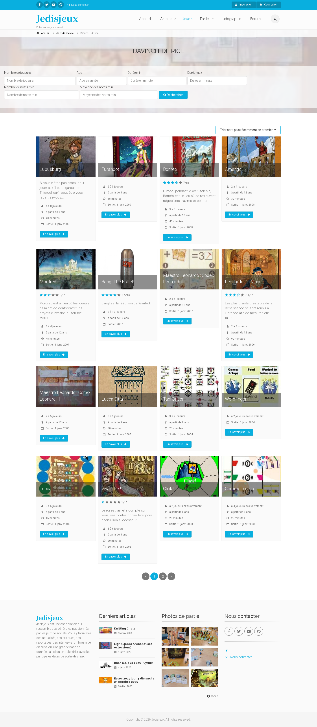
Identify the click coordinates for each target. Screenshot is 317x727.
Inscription (243, 4)
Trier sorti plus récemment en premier (246, 130)
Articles (166, 19)
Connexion (268, 4)
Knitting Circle (124, 628)
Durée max (194, 72)
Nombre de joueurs (17, 72)
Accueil (145, 19)
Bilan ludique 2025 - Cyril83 (133, 662)
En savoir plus (54, 234)
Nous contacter (77, 4)
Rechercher (173, 95)
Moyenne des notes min (96, 87)
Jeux (186, 19)
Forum (255, 19)
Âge (79, 72)
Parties (205, 19)
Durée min (135, 72)
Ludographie (231, 19)
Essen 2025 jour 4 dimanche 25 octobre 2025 (134, 680)
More (212, 696)
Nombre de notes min (19, 87)
